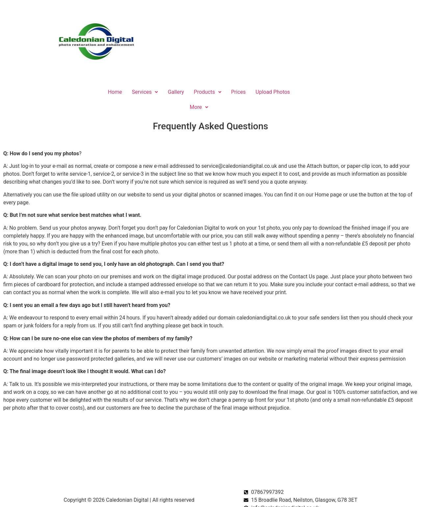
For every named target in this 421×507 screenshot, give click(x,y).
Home (115, 92)
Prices (238, 92)
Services (145, 92)
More (199, 107)
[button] (145, 92)
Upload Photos (273, 92)
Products (207, 92)
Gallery (176, 92)
